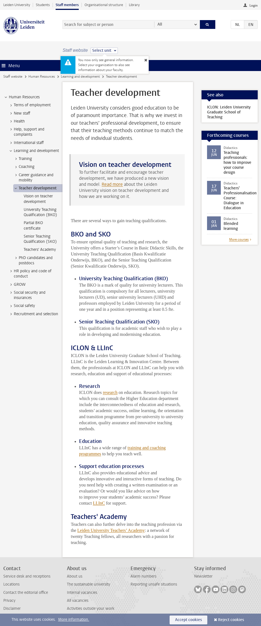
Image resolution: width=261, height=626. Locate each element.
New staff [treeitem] (19, 113)
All (159, 24)
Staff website (12, 76)
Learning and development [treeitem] (34, 151)
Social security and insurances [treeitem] (27, 295)
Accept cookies (188, 619)
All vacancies (77, 600)
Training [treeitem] (22, 159)
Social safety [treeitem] (22, 306)
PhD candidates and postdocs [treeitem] (33, 260)
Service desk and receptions (26, 576)
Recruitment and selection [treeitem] (33, 314)
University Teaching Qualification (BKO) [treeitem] (40, 212)
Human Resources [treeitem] (22, 97)
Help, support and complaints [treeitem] (26, 132)
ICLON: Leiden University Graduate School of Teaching (229, 112)
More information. (73, 619)
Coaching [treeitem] (23, 167)
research (110, 392)
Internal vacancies (82, 592)
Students (43, 4)
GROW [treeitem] (17, 284)
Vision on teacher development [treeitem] (38, 199)
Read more (112, 184)
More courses (239, 239)
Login (253, 5)
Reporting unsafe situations (153, 584)
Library (134, 4)
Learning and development (80, 76)
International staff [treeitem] (26, 143)
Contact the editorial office (25, 592)
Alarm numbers (143, 576)
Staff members (67, 4)
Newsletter (203, 576)
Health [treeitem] (17, 121)
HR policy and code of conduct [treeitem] (30, 273)
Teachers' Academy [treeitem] (40, 249)
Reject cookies (231, 619)
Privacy (9, 600)
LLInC (99, 503)
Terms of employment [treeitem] (30, 105)
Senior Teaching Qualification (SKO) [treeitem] (40, 239)
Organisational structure (104, 4)
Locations (11, 584)
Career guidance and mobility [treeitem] (33, 177)
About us (74, 576)
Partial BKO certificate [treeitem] (33, 225)
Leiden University (16, 4)
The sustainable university (88, 584)
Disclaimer (12, 608)
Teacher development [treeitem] (34, 188)
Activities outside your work (90, 608)
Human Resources (41, 76)
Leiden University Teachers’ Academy (111, 530)
